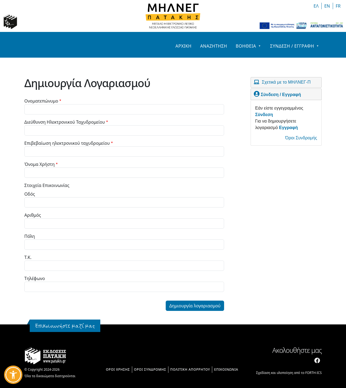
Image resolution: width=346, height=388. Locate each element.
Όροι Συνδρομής (301, 138)
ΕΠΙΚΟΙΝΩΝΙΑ (226, 369)
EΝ (327, 6)
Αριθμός (32, 215)
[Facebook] (317, 360)
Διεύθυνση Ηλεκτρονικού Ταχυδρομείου (64, 122)
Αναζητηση (213, 46)
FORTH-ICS (313, 372)
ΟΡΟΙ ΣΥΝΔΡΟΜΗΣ (150, 369)
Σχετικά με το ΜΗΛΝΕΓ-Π (286, 82)
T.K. (27, 257)
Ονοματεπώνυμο (41, 101)
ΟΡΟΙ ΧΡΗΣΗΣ (118, 369)
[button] (13, 375)
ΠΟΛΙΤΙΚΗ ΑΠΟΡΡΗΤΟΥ (190, 369)
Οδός (29, 194)
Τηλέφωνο (34, 278)
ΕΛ (316, 6)
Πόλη (29, 236)
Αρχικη (183, 46)
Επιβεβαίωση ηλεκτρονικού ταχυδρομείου (67, 143)
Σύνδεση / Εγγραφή (281, 94)
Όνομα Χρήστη (39, 164)
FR (338, 6)
